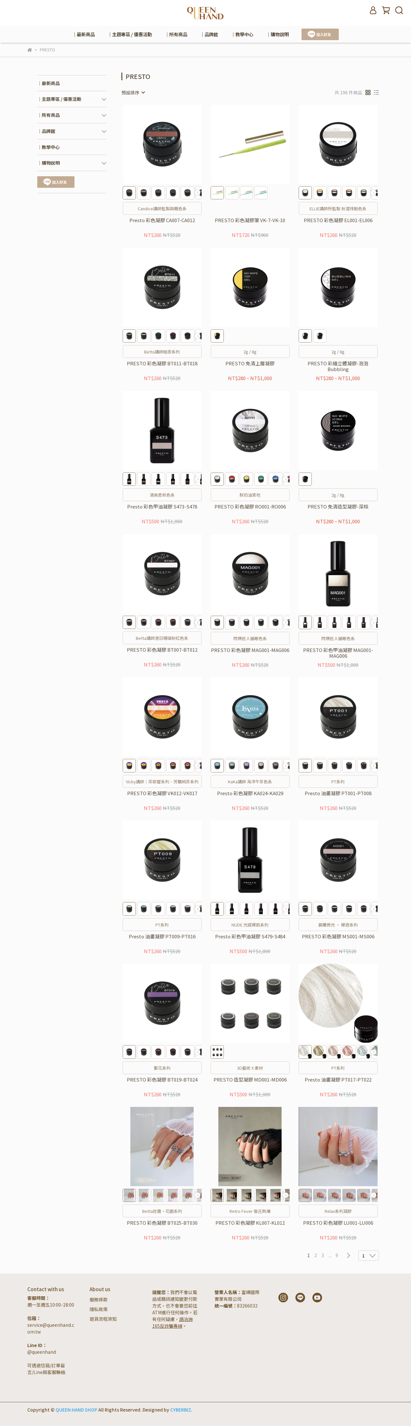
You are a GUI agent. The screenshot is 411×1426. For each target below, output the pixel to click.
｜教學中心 (242, 34)
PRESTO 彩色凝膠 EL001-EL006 (338, 220)
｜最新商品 (83, 34)
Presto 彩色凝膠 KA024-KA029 (250, 793)
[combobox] (132, 92)
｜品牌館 (209, 34)
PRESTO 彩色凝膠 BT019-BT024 (162, 1080)
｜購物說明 (277, 34)
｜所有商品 (176, 34)
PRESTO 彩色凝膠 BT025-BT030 (162, 1223)
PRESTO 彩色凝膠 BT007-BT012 (162, 650)
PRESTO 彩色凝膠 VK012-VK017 (162, 793)
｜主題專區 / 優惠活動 (130, 34)
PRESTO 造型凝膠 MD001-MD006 (250, 1080)
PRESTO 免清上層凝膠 (250, 364)
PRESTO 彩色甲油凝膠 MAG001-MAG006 (338, 653)
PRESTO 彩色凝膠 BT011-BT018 (162, 364)
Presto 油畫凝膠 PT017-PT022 (338, 1080)
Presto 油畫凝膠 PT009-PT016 (162, 937)
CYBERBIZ (180, 1409)
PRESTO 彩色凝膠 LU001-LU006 (338, 1223)
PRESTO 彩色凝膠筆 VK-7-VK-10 (250, 220)
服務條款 (99, 1299)
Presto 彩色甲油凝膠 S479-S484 (250, 937)
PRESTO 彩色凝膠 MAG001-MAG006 (250, 650)
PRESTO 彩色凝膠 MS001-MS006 (338, 937)
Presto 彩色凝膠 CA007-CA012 (162, 220)
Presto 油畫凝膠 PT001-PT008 (338, 793)
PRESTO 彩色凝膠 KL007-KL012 (250, 1223)
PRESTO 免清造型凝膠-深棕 (338, 507)
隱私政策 (99, 1309)
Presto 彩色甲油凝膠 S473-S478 (162, 507)
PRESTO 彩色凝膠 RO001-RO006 (250, 507)
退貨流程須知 (103, 1319)
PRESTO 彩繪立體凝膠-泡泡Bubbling (338, 366)
